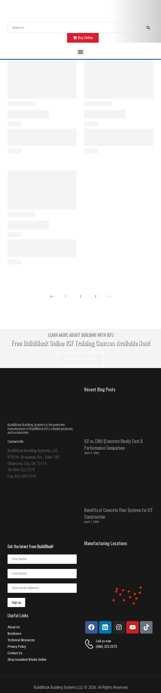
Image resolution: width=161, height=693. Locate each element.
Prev (50, 296)
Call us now (103, 641)
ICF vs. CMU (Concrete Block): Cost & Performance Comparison (113, 444)
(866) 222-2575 (106, 646)
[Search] (75, 27)
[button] (80, 52)
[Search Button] (148, 27)
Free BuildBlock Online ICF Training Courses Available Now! (80, 342)
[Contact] (90, 644)
